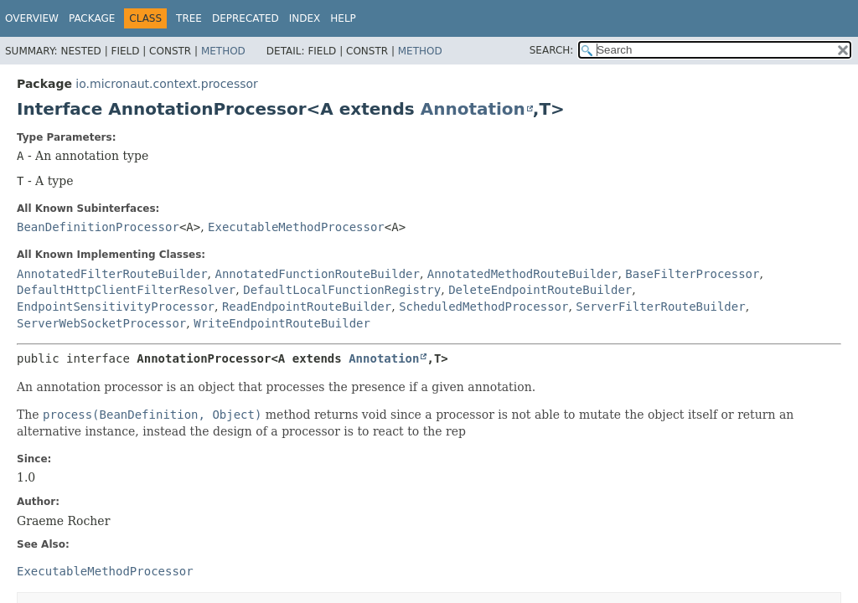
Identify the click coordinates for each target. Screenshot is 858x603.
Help (343, 18)
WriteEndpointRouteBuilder (282, 323)
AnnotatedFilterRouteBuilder (112, 274)
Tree (189, 18)
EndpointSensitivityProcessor (115, 306)
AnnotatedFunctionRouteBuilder (316, 274)
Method (223, 51)
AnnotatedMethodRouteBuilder (522, 274)
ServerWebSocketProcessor (101, 323)
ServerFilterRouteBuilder (660, 306)
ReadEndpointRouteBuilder (306, 306)
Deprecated (245, 18)
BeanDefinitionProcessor (98, 227)
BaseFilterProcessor (692, 274)
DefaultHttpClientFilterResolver (126, 289)
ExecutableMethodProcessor (296, 227)
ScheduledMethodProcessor (483, 306)
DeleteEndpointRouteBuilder (540, 289)
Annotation (473, 109)
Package (92, 18)
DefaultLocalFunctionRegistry (342, 289)
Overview (32, 18)
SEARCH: (552, 50)
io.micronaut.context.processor (166, 83)
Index (305, 18)
